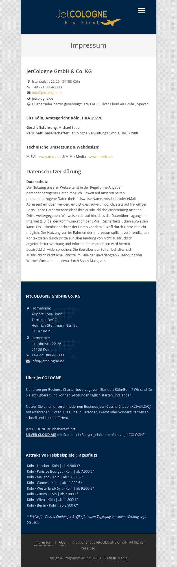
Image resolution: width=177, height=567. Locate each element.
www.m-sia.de (50, 156)
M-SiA (97, 558)
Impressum (43, 542)
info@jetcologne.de (47, 92)
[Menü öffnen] (141, 10)
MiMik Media (117, 558)
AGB (62, 542)
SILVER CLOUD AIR (41, 434)
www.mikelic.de (101, 156)
